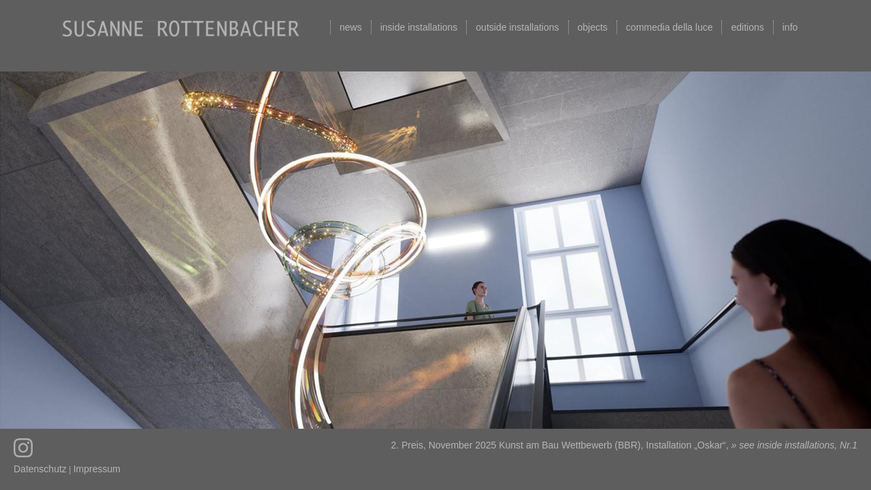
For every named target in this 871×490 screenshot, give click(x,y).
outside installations (517, 27)
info (790, 27)
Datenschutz (40, 468)
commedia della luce (669, 27)
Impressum (96, 468)
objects (593, 27)
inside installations (419, 27)
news (351, 27)
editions (747, 27)
